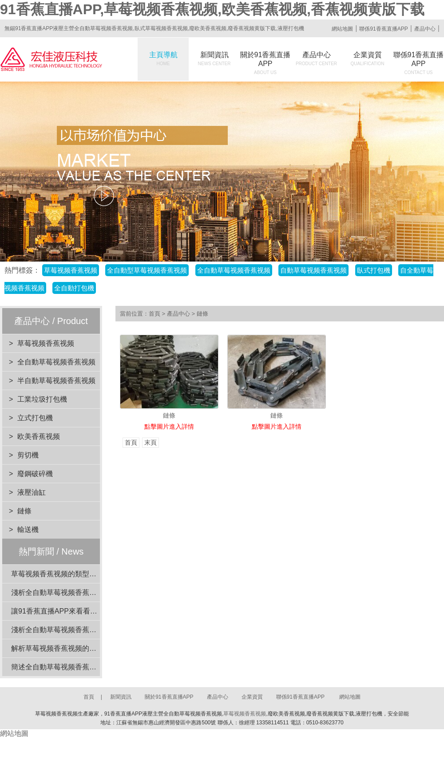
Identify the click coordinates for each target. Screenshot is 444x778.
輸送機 (28, 529)
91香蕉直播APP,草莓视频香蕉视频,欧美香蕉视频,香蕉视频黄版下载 (212, 9)
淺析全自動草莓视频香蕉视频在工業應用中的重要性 (92, 629)
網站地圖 (342, 29)
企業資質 (368, 58)
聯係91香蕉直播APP (383, 29)
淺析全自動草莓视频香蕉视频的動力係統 (75, 592)
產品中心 (425, 29)
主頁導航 (163, 58)
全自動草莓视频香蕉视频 (233, 270)
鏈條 (24, 511)
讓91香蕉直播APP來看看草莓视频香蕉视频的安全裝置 (96, 611)
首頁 (154, 313)
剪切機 (28, 455)
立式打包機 (35, 418)
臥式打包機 (373, 270)
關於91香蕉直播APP (265, 63)
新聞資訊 (214, 58)
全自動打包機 (74, 288)
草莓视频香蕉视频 (70, 270)
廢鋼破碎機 (35, 473)
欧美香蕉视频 (38, 436)
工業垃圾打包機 (42, 399)
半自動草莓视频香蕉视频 (56, 380)
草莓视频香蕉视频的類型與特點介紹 (68, 574)
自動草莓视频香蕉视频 (313, 270)
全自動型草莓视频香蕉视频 (147, 270)
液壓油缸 (31, 492)
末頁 (150, 442)
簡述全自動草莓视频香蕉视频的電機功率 (75, 667)
